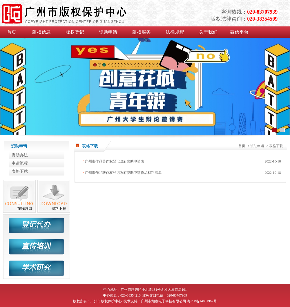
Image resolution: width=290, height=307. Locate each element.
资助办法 (20, 155)
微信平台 (239, 32)
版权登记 (75, 32)
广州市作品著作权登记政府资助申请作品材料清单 (123, 173)
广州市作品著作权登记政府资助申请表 (114, 161)
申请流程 (20, 163)
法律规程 (175, 32)
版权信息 (41, 32)
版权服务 (141, 32)
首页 (11, 32)
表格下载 (20, 171)
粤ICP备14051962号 (202, 301)
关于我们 (208, 32)
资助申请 (108, 32)
